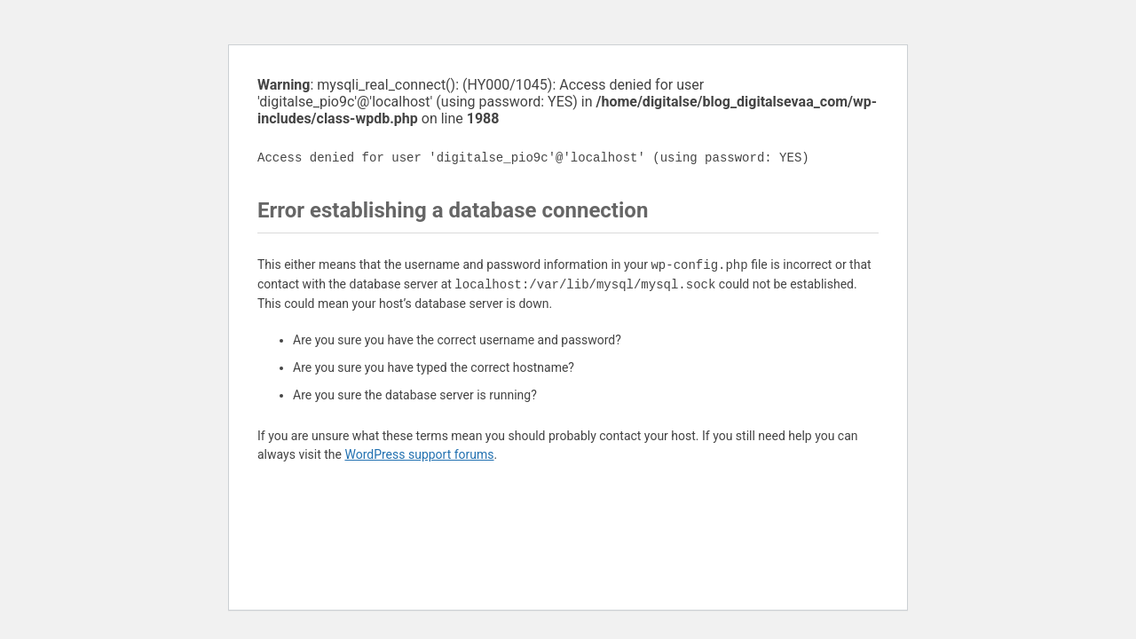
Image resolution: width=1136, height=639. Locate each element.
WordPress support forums (418, 454)
